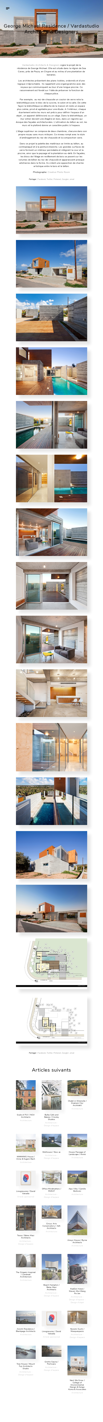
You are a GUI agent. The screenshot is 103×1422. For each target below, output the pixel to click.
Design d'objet (77, 1302)
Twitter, (50, 179)
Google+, (65, 179)
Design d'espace (51, 1125)
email (72, 179)
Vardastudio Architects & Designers (41, 65)
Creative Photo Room (59, 172)
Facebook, (42, 179)
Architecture (25, 1120)
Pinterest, (57, 179)
